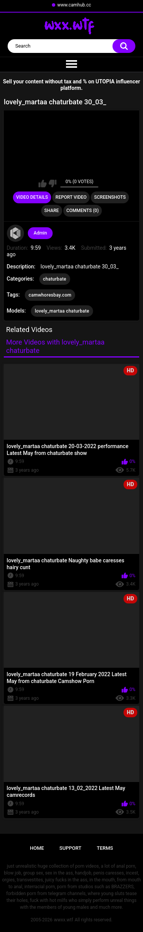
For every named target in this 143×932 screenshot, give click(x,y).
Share (51, 210)
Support (70, 848)
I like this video (43, 183)
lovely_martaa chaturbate (62, 311)
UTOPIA (105, 81)
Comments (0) (82, 210)
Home (37, 848)
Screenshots (110, 197)
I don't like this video (52, 183)
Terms (105, 848)
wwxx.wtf (63, 919)
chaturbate (54, 279)
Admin (40, 233)
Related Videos (29, 330)
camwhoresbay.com (50, 295)
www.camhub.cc (74, 5)
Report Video (71, 197)
